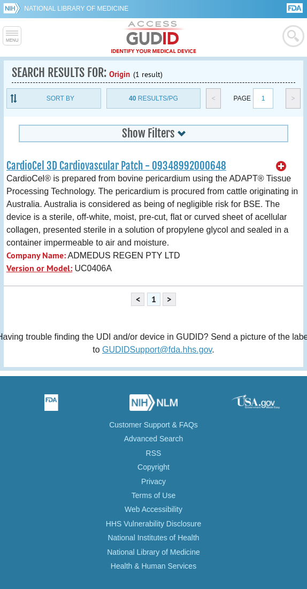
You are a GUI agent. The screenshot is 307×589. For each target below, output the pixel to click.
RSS (154, 453)
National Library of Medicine (76, 8)
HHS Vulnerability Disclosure (153, 523)
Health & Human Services (153, 566)
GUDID (153, 37)
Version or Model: (39, 268)
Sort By (60, 98)
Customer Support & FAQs (153, 424)
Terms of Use (153, 495)
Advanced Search (153, 438)
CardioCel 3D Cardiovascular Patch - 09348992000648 (116, 165)
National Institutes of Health (153, 537)
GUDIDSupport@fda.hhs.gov (157, 349)
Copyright (153, 467)
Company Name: (36, 255)
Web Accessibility (153, 509)
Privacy (153, 481)
